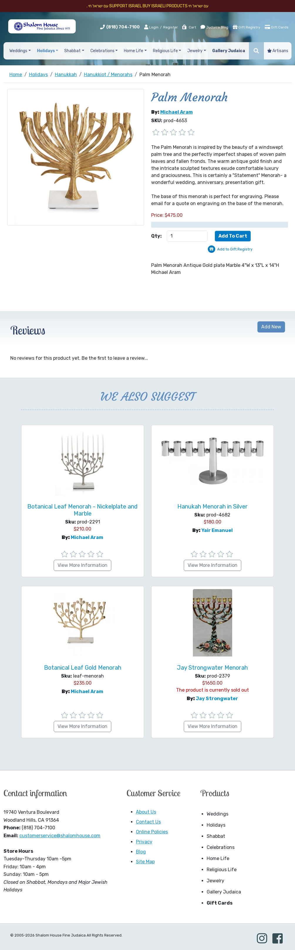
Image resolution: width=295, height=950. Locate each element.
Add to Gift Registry (234, 249)
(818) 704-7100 (123, 27)
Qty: (156, 236)
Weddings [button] (18, 50)
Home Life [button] (133, 50)
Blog (141, 852)
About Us (146, 812)
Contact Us (148, 822)
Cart (189, 27)
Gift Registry (246, 27)
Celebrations (221, 847)
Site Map (145, 861)
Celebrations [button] (102, 50)
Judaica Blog (214, 27)
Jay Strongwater (217, 698)
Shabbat (216, 836)
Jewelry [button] (195, 50)
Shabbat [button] (72, 50)
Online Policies (152, 832)
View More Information (82, 565)
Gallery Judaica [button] (228, 50)
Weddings (217, 814)
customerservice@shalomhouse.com (59, 835)
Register (170, 27)
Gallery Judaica (224, 892)
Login (151, 27)
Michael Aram (176, 112)
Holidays (216, 825)
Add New (271, 327)
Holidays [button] (46, 50)
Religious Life (222, 869)
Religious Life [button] (165, 50)
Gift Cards (277, 27)
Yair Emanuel (217, 530)
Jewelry (215, 881)
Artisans (277, 50)
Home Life (218, 858)
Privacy (144, 842)
